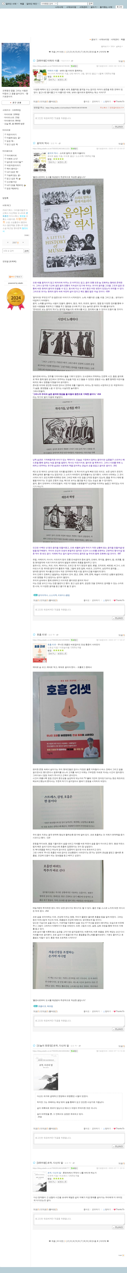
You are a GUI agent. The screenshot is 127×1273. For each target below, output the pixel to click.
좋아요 (86, 101)
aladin (20, 283)
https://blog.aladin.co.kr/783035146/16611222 (51, 149)
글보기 (94, 39)
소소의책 (53, 595)
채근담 (10, 228)
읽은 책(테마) (12, 188)
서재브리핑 (71, 7)
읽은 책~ (10, 141)
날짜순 (119, 46)
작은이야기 (12, 134)
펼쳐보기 (105, 46)
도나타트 (21, 213)
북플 (22, 4)
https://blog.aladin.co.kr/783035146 (21, 25)
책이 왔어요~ (12, 169)
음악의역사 (43, 595)
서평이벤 (11, 219)
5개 (113, 46)
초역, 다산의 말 (54, 1173)
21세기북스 (8, 210)
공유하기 (96, 101)
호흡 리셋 (42, 634)
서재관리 (84, 7)
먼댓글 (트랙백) (9, 261)
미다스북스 (14, 216)
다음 (95, 52)
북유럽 (22, 216)
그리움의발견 (19, 210)
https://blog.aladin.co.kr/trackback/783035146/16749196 (66, 108)
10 (90, 52)
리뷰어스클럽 (64, 595)
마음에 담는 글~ (14, 138)
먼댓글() (44, 101)
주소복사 (103, 108)
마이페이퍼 (7, 151)
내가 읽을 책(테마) (15, 185)
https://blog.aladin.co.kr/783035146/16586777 (51, 1168)
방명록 (5, 198)
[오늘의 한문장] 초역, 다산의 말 (53, 1045)
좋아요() (53, 101)
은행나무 (20, 225)
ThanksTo (119, 101)
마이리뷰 (6, 130)
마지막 (104, 52)
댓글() (121, 61)
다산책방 (13, 213)
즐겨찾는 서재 (107, 7)
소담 (8, 222)
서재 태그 (6, 205)
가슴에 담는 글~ (14, 175)
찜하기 (107, 101)
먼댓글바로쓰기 (117, 108)
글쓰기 (94, 7)
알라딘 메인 (32, 4)
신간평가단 (12, 182)
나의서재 (59, 7)
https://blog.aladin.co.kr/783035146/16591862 (51, 1051)
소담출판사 (15, 222)
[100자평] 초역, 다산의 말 (50, 1162)
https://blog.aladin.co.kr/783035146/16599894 (51, 640)
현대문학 (18, 228)
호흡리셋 (42, 1006)
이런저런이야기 (14, 165)
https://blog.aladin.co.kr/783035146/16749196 (51, 66)
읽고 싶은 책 (12, 144)
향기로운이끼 (14, 21)
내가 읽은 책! (12, 172)
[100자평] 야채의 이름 (48, 60)
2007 (15, 242)
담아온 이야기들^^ (15, 162)
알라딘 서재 (11, 4)
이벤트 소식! (12, 159)
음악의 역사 (43, 143)
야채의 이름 (53, 70)
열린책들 (11, 225)
